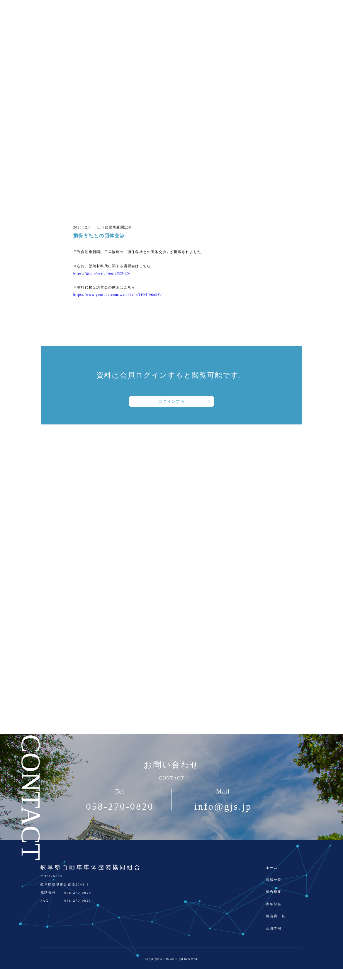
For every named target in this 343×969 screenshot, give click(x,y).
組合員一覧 (275, 916)
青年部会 (273, 904)
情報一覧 (273, 879)
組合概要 (273, 891)
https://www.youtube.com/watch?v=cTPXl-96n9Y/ (117, 295)
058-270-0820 (120, 806)
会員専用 (273, 928)
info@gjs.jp (223, 806)
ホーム (272, 867)
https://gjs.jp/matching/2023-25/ (101, 273)
